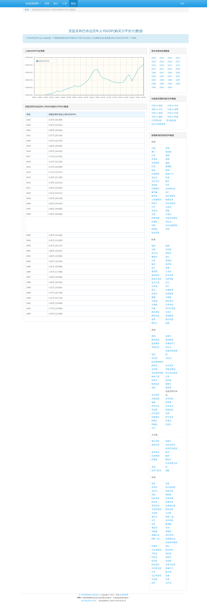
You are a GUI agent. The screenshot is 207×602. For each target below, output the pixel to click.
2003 (162, 76)
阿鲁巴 (154, 421)
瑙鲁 (167, 470)
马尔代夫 (155, 181)
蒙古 (167, 181)
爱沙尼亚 (169, 319)
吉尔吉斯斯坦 (171, 225)
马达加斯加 (156, 550)
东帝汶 (154, 210)
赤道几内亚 (170, 564)
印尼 (153, 166)
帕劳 (167, 456)
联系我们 (95, 595)
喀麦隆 (168, 524)
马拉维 (154, 579)
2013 (178, 65)
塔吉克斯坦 (170, 203)
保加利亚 (155, 275)
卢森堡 (168, 297)
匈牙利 (168, 264)
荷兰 (167, 286)
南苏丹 (168, 557)
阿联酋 (154, 229)
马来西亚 (155, 163)
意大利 (154, 253)
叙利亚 (154, 196)
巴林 (167, 229)
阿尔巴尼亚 (170, 308)
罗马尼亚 (169, 275)
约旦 (167, 185)
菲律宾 (154, 159)
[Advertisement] (105, 19)
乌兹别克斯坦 (171, 218)
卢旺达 (154, 553)
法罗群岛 (169, 304)
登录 (182, 3)
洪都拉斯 (155, 398)
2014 (170, 65)
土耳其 (168, 271)
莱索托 (168, 531)
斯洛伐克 (155, 316)
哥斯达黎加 (170, 369)
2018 (170, 61)
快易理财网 (33, 3)
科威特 (154, 222)
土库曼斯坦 (156, 199)
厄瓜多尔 (169, 406)
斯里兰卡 (169, 174)
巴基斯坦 (155, 174)
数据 (73, 3)
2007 (162, 72)
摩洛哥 (154, 528)
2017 (178, 61)
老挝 (153, 170)
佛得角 (168, 494)
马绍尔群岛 (170, 445)
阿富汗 (154, 203)
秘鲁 (153, 402)
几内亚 (168, 513)
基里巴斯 (155, 445)
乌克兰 (168, 312)
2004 (153, 76)
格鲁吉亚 (169, 199)
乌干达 (168, 583)
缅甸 (167, 170)
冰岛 (153, 260)
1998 (170, 80)
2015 (162, 65)
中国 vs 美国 (157, 105)
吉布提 (154, 513)
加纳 (153, 494)
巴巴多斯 (155, 413)
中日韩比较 (156, 120)
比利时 (168, 249)
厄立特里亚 (156, 575)
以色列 (168, 207)
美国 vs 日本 (157, 109)
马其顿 (154, 301)
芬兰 (167, 282)
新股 (47, 3)
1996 (153, 84)
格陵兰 (168, 384)
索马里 (168, 572)
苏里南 (168, 402)
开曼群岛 (155, 417)
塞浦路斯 (169, 316)
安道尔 (154, 293)
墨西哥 (168, 387)
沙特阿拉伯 (170, 188)
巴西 (167, 413)
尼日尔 (154, 491)
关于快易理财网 (85, 595)
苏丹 (153, 583)
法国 (153, 249)
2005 (178, 72)
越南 (167, 163)
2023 (162, 58)
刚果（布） (156, 539)
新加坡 (168, 152)
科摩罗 (154, 546)
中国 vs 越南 (157, 117)
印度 (167, 177)
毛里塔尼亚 (156, 509)
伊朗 (153, 225)
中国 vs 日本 (172, 105)
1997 (178, 80)
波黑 (153, 319)
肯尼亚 (154, 561)
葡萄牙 (154, 257)
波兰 (153, 268)
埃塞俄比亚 (170, 539)
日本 (153, 155)
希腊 (167, 268)
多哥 (153, 524)
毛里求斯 (169, 498)
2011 (162, 69)
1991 (162, 87)
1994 (170, 84)
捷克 (153, 264)
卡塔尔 (168, 214)
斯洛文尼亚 (156, 279)
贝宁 (153, 520)
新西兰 (168, 441)
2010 (170, 69)
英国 (153, 246)
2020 (153, 61)
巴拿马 (168, 421)
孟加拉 (154, 185)
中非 (153, 572)
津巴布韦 (169, 535)
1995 (162, 84)
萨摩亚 (154, 459)
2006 (170, 72)
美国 (153, 336)
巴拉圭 (168, 347)
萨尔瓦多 (169, 417)
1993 (178, 84)
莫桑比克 (155, 535)
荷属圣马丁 (170, 343)
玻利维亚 (169, 340)
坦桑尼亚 (169, 502)
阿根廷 (154, 424)
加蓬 (167, 575)
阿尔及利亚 (170, 487)
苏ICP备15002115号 (88, 601)
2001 (178, 76)
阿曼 (167, 210)
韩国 (167, 159)
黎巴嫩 (154, 192)
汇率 (64, 3)
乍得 (167, 528)
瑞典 (167, 323)
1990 (170, 87)
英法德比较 (171, 120)
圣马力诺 (155, 282)
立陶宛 (154, 304)
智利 (153, 354)
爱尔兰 (154, 323)
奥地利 (168, 260)
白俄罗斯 (169, 290)
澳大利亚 (155, 441)
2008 (153, 72)
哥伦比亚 (155, 406)
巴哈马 (168, 424)
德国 (167, 246)
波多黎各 (155, 343)
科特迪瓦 (155, 564)
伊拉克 (168, 222)
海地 (153, 387)
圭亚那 (154, 369)
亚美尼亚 (155, 233)
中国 (153, 148)
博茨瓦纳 (155, 505)
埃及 (167, 483)
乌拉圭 (168, 358)
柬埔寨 (168, 166)
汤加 (153, 467)
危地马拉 (169, 410)
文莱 (153, 214)
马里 (167, 579)
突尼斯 (168, 561)
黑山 (153, 290)
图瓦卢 (168, 459)
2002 (170, 76)
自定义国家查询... (159, 124)
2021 (178, 58)
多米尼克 (169, 365)
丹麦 (153, 308)
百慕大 (154, 380)
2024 (153, 58)
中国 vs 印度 (172, 113)
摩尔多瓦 (169, 301)
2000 (153, 80)
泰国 (167, 155)
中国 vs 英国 (157, 113)
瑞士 (167, 257)
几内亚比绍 (156, 568)
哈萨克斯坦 (170, 196)
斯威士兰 (169, 568)
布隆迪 (154, 531)
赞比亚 (168, 553)
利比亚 (154, 502)
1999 (162, 80)
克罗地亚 (169, 279)
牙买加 (154, 358)
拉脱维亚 (169, 293)
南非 (153, 483)
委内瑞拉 (155, 340)
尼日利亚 (169, 520)
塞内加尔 (169, 550)
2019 (162, 61)
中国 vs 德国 (172, 109)
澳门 (153, 152)
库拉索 (154, 410)
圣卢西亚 (155, 395)
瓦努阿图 (155, 456)
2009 (178, 69)
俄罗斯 (154, 271)
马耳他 (154, 286)
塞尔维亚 (155, 312)
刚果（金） (170, 517)
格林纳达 (155, 384)
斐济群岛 (155, 452)
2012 (153, 69)
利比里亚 (155, 498)
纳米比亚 (169, 491)
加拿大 (168, 336)
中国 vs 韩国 (172, 117)
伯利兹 (168, 380)
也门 (167, 192)
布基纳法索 (170, 505)
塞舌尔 (154, 517)
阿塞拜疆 (155, 218)
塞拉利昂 (169, 509)
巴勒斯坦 (155, 188)
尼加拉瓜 (155, 347)
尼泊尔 (154, 177)
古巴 (153, 428)
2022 (170, 58)
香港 (167, 148)
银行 (56, 3)
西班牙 (168, 253)
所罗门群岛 (156, 470)
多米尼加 (169, 398)
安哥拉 (154, 487)
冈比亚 (154, 557)
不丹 (153, 207)
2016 (153, 65)
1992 (153, 87)
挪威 (153, 297)
